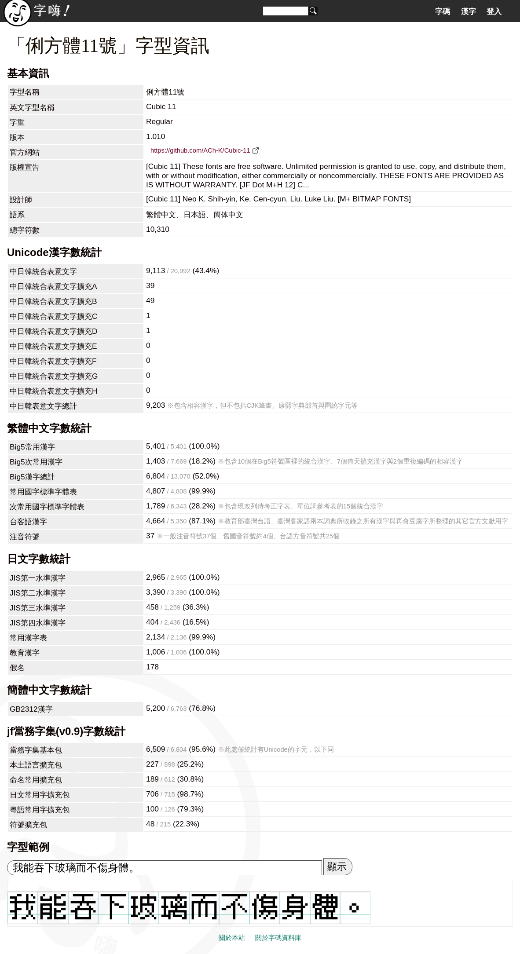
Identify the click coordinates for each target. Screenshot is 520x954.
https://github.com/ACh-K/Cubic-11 (200, 150)
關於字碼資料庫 (278, 937)
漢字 (468, 11)
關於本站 (232, 937)
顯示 (337, 866)
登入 (494, 11)
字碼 (442, 11)
